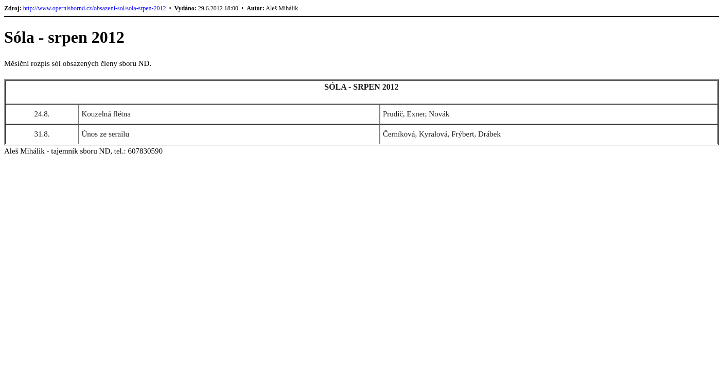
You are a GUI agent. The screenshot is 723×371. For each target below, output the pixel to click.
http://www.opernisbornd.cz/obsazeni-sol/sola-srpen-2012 (94, 8)
